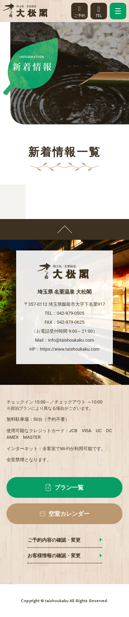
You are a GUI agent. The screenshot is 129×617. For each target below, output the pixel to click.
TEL (98, 10)
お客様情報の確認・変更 (54, 555)
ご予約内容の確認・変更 (54, 540)
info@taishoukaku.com (71, 340)
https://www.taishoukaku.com (69, 349)
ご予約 (79, 10)
